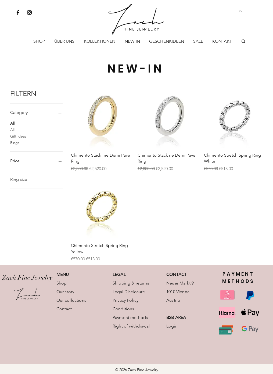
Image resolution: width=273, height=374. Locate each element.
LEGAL (119, 274)
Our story (65, 291)
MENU (62, 274)
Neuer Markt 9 (180, 283)
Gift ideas (18, 136)
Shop (61, 283)
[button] (246, 11)
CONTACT (176, 274)
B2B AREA (176, 317)
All (12, 123)
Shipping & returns (131, 283)
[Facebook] (18, 12)
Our (60, 300)
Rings (14, 142)
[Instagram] (29, 12)
